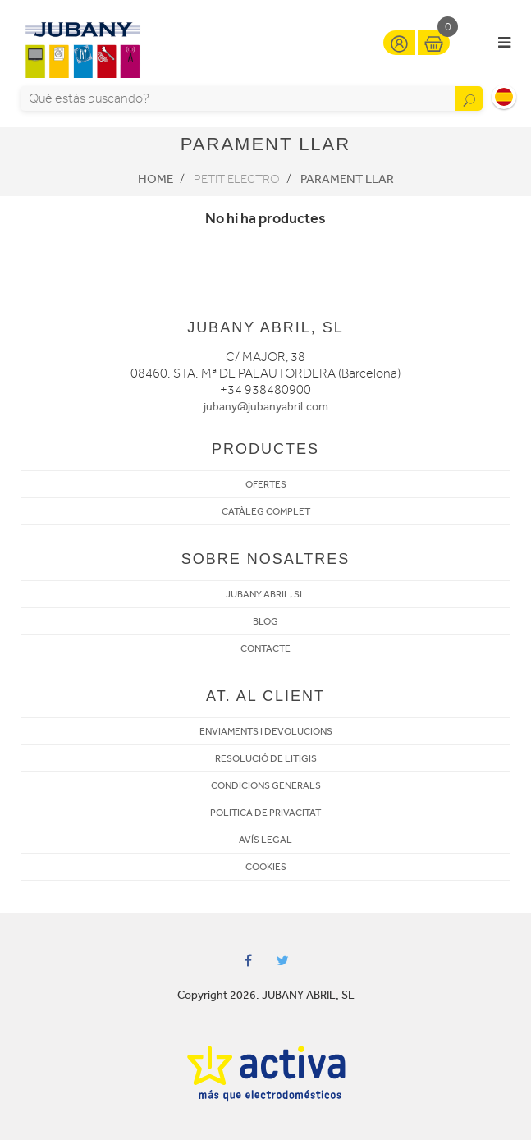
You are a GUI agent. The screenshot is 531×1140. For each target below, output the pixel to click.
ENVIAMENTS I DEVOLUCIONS (265, 731)
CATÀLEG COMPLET (266, 511)
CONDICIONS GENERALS (266, 785)
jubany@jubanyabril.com (266, 407)
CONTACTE (265, 648)
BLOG (265, 621)
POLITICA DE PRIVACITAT (265, 812)
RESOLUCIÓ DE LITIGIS (266, 758)
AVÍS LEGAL (265, 839)
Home (155, 179)
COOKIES (265, 866)
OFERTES (265, 484)
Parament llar (347, 179)
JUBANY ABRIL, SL (265, 594)
